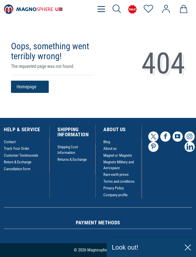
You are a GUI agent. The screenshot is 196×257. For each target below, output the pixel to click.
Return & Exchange (17, 162)
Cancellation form (17, 169)
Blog (106, 142)
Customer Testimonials (21, 155)
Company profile (115, 195)
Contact (10, 142)
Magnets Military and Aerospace (118, 165)
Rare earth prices (116, 174)
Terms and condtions (118, 181)
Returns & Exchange (72, 159)
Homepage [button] (30, 87)
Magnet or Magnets (117, 155)
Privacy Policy (113, 188)
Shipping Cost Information (67, 150)
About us (110, 148)
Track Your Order (16, 148)
